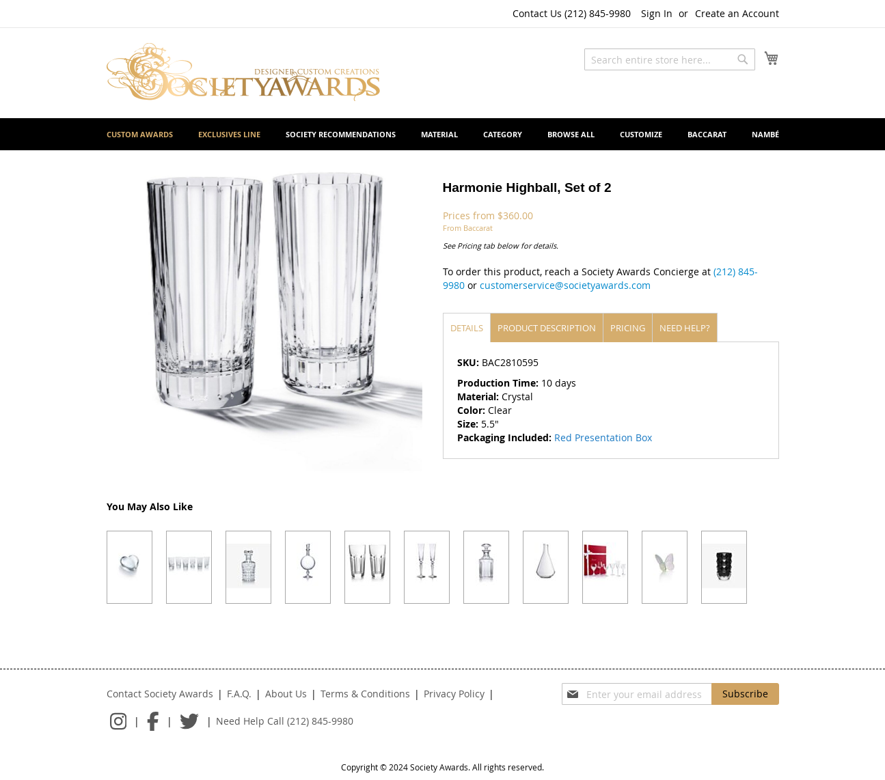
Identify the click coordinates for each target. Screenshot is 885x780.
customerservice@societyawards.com (565, 285)
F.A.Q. (239, 693)
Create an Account (737, 13)
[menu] (443, 134)
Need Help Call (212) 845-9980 (284, 720)
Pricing (627, 328)
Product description (547, 328)
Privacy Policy (454, 693)
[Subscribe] (745, 694)
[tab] (467, 327)
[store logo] (243, 72)
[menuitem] (139, 134)
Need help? (684, 328)
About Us (286, 693)
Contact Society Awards (160, 693)
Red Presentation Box (603, 437)
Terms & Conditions (365, 693)
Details (466, 328)
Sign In (656, 13)
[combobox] (669, 59)
